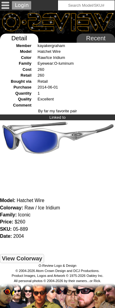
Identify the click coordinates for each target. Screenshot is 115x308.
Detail (19, 38)
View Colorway (22, 258)
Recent (95, 38)
